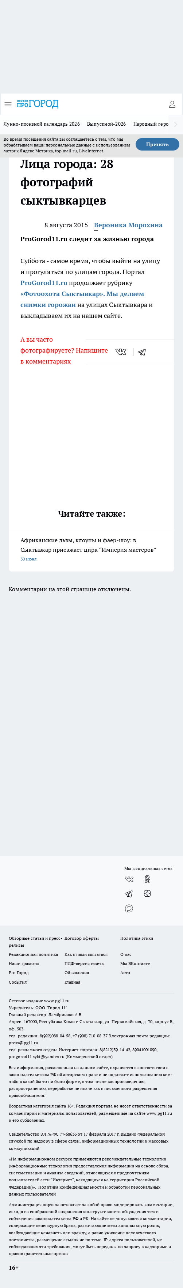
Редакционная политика (33, 954)
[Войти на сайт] (172, 104)
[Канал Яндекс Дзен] (147, 893)
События (18, 982)
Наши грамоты (24, 963)
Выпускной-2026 (106, 124)
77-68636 (68, 1134)
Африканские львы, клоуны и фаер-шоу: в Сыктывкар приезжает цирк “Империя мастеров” (91, 550)
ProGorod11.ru (43, 282)
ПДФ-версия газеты (85, 963)
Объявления (77, 972)
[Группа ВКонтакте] (129, 879)
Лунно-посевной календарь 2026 (42, 124)
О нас (126, 954)
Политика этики (136, 938)
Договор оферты (82, 938)
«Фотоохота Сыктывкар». (62, 293)
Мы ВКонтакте (135, 963)
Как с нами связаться (86, 954)
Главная (72, 982)
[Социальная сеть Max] (129, 908)
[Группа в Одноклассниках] (147, 879)
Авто (125, 972)
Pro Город (19, 972)
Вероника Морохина (128, 225)
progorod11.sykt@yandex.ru (37, 1056)
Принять (157, 144)
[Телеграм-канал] (129, 893)
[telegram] (144, 352)
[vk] (121, 352)
